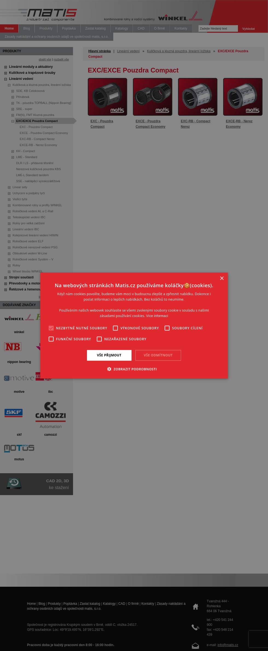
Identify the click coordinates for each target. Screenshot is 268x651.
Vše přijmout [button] (109, 355)
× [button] (222, 279)
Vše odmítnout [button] (158, 355)
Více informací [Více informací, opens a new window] (157, 316)
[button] (134, 368)
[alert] (134, 325)
